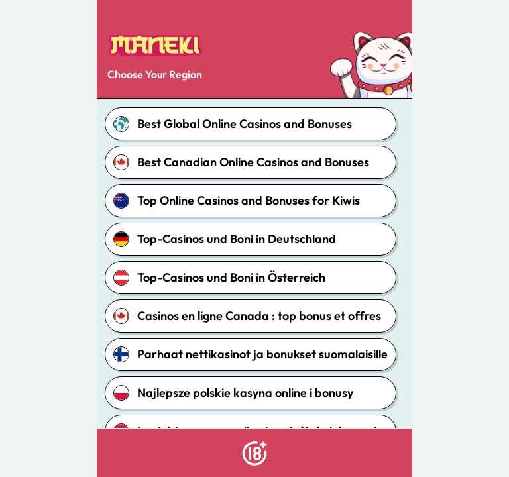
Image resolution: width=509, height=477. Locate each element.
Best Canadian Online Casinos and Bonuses (241, 162)
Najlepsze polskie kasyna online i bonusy (233, 393)
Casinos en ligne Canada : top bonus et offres (247, 316)
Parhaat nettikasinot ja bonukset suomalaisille (250, 354)
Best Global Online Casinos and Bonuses (232, 124)
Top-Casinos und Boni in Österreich (219, 278)
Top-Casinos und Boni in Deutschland (224, 239)
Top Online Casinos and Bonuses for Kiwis (236, 201)
